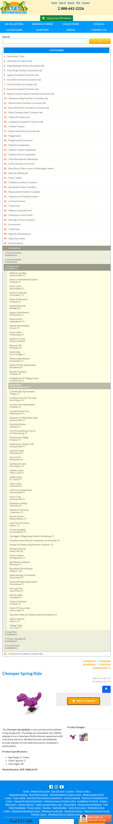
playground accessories (18, 135)
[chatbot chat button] (96, 818)
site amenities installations (13, 248)
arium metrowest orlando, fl (19, 288)
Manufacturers (42, 23)
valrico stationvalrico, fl (17, 607)
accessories (12, 213)
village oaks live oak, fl (16, 614)
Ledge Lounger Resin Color (48, 791)
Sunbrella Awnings (18, 782)
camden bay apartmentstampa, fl (22, 380)
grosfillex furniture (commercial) (22, 78)
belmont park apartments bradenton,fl (23, 353)
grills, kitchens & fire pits (19, 157)
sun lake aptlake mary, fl (16, 577)
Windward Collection (52, 798)
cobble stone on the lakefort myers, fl (23, 386)
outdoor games (14, 122)
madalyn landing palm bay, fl (18, 492)
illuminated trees (14, 56)
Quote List (52, 18)
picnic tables (13, 170)
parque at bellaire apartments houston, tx (31, 532)
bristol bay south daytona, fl (19, 373)
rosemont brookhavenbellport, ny (21, 557)
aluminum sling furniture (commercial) (26, 95)
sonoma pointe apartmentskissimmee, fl (23, 570)
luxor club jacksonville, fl (17, 485)
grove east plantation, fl (16, 445)
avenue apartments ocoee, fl (19, 314)
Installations (14, 23)
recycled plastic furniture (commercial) (26, 104)
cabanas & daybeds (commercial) (23, 117)
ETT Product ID (99, 669)
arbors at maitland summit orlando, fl (24, 268)
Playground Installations (89, 791)
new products (13, 231)
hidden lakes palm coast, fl (17, 459)
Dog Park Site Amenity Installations (44, 785)
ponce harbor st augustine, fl (17, 544)
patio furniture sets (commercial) (23, 108)
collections (12, 218)
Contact (86, 2)
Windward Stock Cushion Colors (64, 801)
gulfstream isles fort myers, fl (18, 452)
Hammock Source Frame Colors (60, 788)
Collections (70, 23)
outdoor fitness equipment (20, 143)
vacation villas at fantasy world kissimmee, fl (33, 602)
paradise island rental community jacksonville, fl (35, 528)
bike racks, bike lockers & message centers (29, 161)
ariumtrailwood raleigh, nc (18, 294)
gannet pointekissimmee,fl (17, 439)
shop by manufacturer (17, 222)
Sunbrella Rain (60, 795)
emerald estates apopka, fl (18, 413)
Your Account (58, 778)
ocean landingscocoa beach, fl (18, 518)
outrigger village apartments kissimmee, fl (32, 523)
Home (54, 2)
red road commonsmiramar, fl (20, 550)
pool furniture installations (13, 241)
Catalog (98, 23)
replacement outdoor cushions (22, 183)
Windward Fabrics (73, 798)
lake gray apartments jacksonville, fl (21, 478)
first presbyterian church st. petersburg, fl (22, 419)
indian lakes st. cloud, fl (16, 465)
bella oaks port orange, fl (17, 340)
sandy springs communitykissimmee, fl (23, 563)
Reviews (47, 795)
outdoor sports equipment (20, 148)
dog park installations (11, 620)
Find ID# (91, 808)
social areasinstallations (12, 634)
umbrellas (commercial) (18, 60)
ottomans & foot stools (18, 205)
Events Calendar (72, 785)
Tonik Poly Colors (77, 795)
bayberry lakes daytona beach (17, 327)
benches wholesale (16, 165)
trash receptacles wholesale (21, 152)
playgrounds (12, 130)
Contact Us (99, 29)
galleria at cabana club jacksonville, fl (22, 432)
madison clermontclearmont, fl (19, 498)
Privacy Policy (83, 778)
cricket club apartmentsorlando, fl (22, 393)
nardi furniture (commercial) (20, 82)
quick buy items (14, 227)
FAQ (78, 2)
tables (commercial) (16, 113)
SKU (95, 666)
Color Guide (14, 29)
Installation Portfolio (87, 788)
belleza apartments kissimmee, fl (20, 347)
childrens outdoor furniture (20, 174)
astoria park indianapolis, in (17, 307)
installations (12, 236)
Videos (70, 29)
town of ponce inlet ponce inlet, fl (20, 596)
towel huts (12, 196)
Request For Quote (40, 778)
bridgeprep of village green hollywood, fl (24, 367)
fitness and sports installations (15, 627)
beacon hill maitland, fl (16, 334)
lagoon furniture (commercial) (21, 73)
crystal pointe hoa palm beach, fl (19, 399)
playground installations (12, 255)
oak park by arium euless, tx (19, 511)
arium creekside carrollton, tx (18, 281)
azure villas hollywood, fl (17, 321)
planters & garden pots (18, 200)
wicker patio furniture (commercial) (25, 100)
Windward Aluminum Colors (26, 798)
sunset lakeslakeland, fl (16, 583)
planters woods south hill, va (18, 537)
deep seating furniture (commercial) (24, 65)
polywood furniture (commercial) (23, 641)
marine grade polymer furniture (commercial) (29, 91)
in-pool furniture (15, 192)
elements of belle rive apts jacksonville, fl (24, 406)
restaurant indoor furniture (20, 178)
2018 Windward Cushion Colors (65, 782)
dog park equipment (16, 139)
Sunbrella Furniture (38, 782)
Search (70, 2)
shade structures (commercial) (22, 126)
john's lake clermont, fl (16, 472)
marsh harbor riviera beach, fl (18, 505)
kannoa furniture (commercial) (21, 87)
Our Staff (42, 29)
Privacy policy (34, 795)
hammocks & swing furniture (21, 187)
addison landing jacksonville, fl (18, 261)
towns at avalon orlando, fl (18, 590)
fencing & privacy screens (19, 209)
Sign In (62, 2)
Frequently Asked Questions (28, 788)
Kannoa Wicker (26, 791)
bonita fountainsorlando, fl (18, 360)
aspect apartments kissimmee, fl (19, 301)
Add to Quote (83, 688)
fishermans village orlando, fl (19, 426)
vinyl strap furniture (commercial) (23, 69)
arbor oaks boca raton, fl (17, 274)
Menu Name (70, 791)
